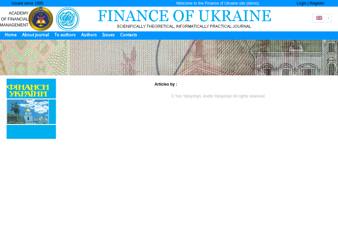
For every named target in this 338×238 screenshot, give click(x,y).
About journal (35, 34)
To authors (65, 34)
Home (11, 34)
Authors (89, 34)
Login (301, 3)
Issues (108, 34)
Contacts (128, 34)
